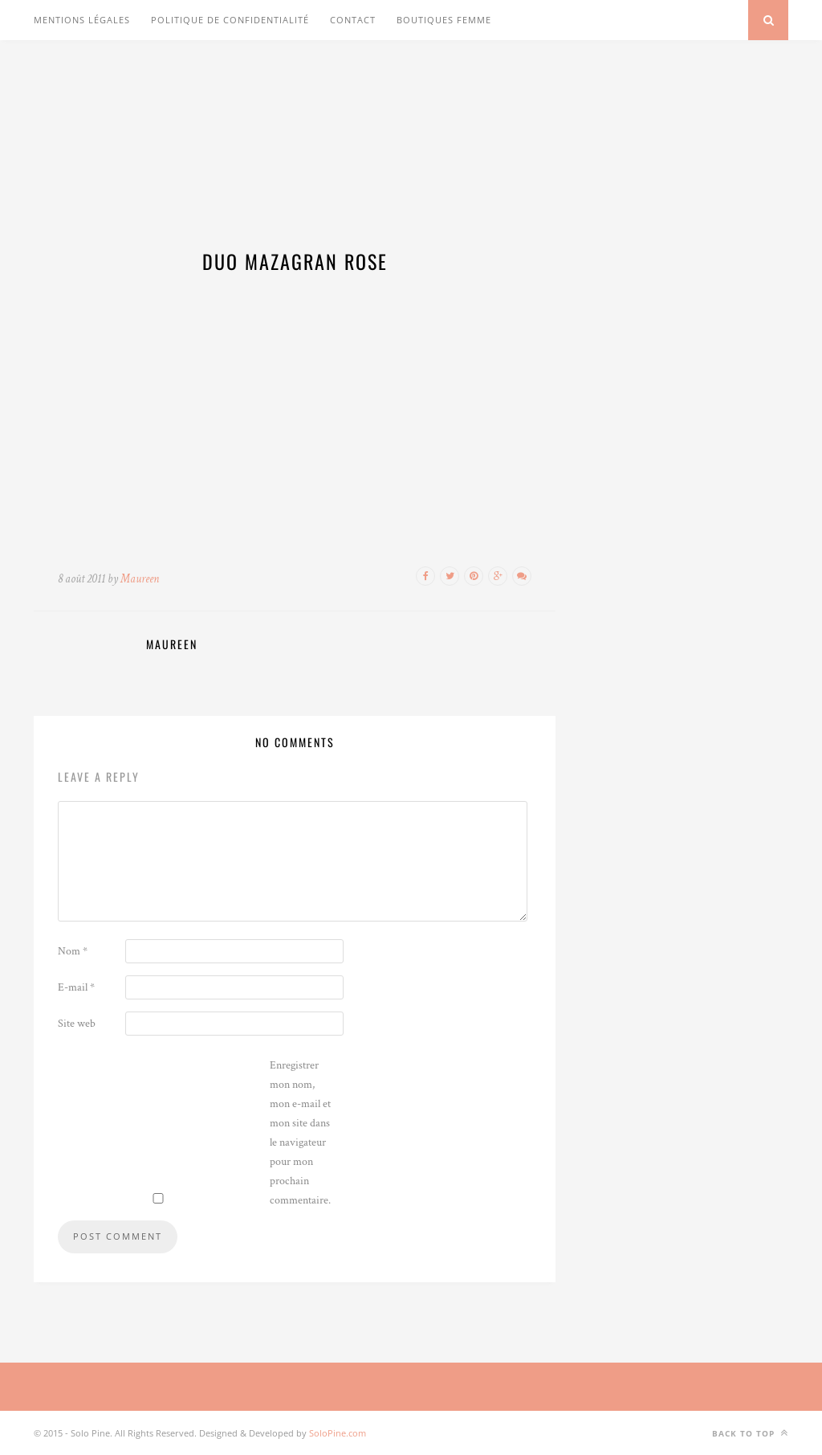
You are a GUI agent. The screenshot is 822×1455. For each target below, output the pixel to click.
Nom (72, 951)
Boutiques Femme (444, 20)
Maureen (139, 578)
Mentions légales (82, 20)
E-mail (76, 987)
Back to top (750, 1433)
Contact (353, 20)
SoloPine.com (337, 1433)
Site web (77, 1023)
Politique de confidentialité (230, 20)
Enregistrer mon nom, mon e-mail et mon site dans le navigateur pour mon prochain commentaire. (300, 1133)
